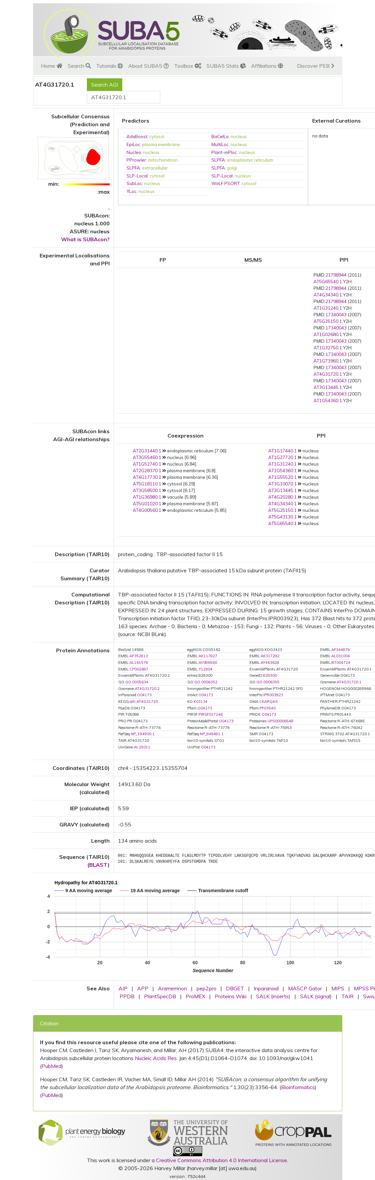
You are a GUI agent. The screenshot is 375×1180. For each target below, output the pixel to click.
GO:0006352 (205, 682)
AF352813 (139, 656)
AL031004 (340, 656)
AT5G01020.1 (147, 503)
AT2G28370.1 (147, 470)
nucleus (239, 136)
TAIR (347, 996)
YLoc (131, 191)
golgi (232, 168)
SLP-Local (137, 175)
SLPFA (218, 160)
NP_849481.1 (212, 734)
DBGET (235, 988)
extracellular (155, 168)
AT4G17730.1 (147, 477)
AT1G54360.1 (328, 400)
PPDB (127, 996)
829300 (270, 675)
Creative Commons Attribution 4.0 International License (221, 1160)
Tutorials (109, 65)
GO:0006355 (268, 682)
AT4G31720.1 (328, 374)
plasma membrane (161, 144)
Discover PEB (315, 65)
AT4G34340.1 (328, 294)
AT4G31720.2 (147, 688)
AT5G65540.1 (328, 281)
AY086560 (208, 662)
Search (79, 65)
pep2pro (206, 988)
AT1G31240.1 (328, 308)
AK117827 (208, 656)
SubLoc (134, 183)
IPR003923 (273, 695)
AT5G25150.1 (328, 321)
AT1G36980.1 (147, 497)
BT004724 (340, 662)
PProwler (136, 160)
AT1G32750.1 (328, 347)
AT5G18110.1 (147, 483)
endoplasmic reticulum (250, 160)
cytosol (156, 136)
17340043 (336, 314)
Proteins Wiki (230, 996)
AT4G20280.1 (282, 497)
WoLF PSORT (225, 183)
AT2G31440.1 (147, 450)
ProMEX (195, 996)
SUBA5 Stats (226, 65)
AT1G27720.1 (282, 457)
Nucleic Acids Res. (156, 1058)
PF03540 (268, 708)
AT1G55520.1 (282, 477)
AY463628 (270, 662)
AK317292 (270, 656)
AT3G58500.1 (147, 490)
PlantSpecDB (160, 996)
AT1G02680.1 (328, 334)
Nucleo (134, 152)
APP (142, 988)
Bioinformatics (298, 1087)
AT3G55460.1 (147, 457)
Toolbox (187, 65)
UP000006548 (280, 721)
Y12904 (205, 669)
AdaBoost (137, 136)
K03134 (200, 701)
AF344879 (340, 649)
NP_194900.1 (143, 734)
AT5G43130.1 (282, 516)
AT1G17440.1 (282, 450)
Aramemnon (172, 988)
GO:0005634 (136, 682)
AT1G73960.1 (328, 360)
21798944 (336, 275)
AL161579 (139, 662)
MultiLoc (220, 144)
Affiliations (267, 65)
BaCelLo (220, 136)
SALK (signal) (316, 996)
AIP (123, 988)
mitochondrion (163, 160)
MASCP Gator (305, 988)
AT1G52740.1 (147, 464)
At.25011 (142, 747)
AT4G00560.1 (147, 510)
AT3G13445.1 (328, 387)
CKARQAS (268, 701)
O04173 (144, 695)
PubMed (51, 1066)
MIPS (337, 988)
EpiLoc (133, 144)
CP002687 (139, 669)
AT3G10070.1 (282, 483)
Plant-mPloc (224, 152)
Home (51, 65)
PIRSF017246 (211, 714)
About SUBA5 (148, 65)
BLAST (98, 864)
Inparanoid (266, 988)
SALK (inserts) (273, 996)
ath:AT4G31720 (144, 701)
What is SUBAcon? (85, 239)
